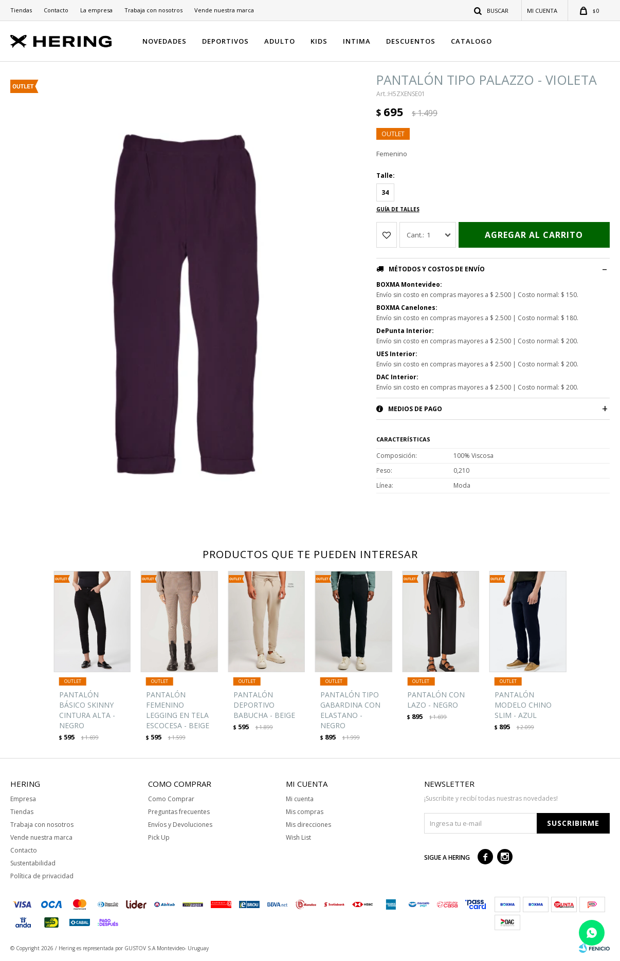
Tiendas (21, 10)
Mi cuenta (300, 798)
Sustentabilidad (33, 863)
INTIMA (357, 41)
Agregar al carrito (534, 235)
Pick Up (159, 837)
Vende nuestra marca (224, 10)
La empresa (96, 10)
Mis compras (304, 811)
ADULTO (279, 41)
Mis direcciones (308, 824)
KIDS (319, 41)
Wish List (298, 837)
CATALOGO (471, 41)
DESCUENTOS (410, 41)
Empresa (23, 798)
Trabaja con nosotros (153, 10)
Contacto (56, 10)
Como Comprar (171, 798)
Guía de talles (398, 209)
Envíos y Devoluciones (180, 824)
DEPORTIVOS (225, 41)
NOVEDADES (164, 41)
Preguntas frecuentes (179, 811)
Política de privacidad (42, 876)
